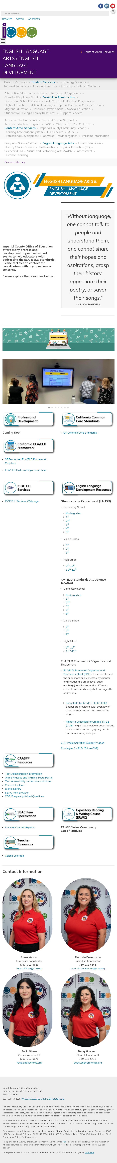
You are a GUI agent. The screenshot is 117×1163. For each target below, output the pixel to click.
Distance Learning (16, 155)
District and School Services (22, 101)
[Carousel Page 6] (65, 407)
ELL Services (55, 132)
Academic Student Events (20, 120)
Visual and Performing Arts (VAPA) (50, 151)
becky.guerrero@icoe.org (88, 1062)
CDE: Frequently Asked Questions (24, 796)
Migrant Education (16, 109)
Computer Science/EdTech (21, 143)
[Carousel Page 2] (52, 407)
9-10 (70, 565)
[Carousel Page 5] (61, 407)
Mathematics (47, 147)
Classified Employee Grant (21, 97)
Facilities (66, 86)
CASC (59, 124)
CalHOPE (85, 124)
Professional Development (21, 136)
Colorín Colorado (14, 855)
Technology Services (72, 82)
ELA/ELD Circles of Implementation (25, 470)
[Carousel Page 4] (58, 407)
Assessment (84, 151)
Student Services (43, 82)
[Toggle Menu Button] (3, 41)
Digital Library (13, 788)
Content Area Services (99, 52)
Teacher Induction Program (22, 124)
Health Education (89, 143)
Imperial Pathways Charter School (79, 105)
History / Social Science (19, 147)
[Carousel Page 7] (68, 407)
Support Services (71, 113)
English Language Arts (58, 143)
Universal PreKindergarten (60, 136)
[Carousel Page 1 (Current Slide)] (49, 407)
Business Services (15, 82)
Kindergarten (73, 513)
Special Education (78, 109)
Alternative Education (18, 93)
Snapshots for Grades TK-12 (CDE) (86, 703)
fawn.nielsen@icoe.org (29, 968)
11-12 (71, 569)
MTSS (71, 132)
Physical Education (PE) (75, 147)
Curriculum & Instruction (58, 97)
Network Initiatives (16, 86)
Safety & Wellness (88, 86)
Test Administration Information (23, 773)
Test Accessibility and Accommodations (28, 781)
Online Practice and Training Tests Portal (28, 777)
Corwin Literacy (14, 162)
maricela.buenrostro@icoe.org (88, 968)
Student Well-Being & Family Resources (30, 113)
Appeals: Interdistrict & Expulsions (59, 93)
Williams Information (95, 136)
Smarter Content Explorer (20, 827)
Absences (34, 19)
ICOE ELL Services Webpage (22, 501)
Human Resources (45, 86)
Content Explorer (14, 785)
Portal (20, 19)
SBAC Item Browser (17, 792)
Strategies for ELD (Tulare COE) (79, 748)
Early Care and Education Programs (68, 101)
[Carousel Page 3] (55, 407)
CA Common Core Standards (80, 432)
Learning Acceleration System (23, 132)
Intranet (7, 19)
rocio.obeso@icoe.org (29, 1062)
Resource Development (48, 109)
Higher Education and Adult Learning (28, 105)
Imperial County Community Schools (63, 128)
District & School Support (57, 120)
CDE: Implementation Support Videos (82, 742)
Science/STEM (13, 151)
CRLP (71, 124)
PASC (48, 124)
